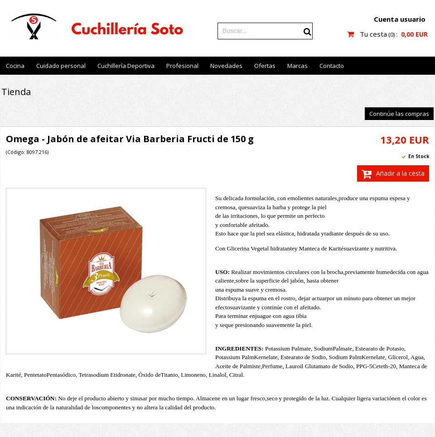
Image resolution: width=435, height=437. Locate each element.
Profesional (182, 66)
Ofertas (265, 66)
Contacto (331, 66)
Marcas (297, 66)
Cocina (15, 66)
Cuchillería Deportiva (126, 66)
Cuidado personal (61, 66)
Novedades (226, 66)
